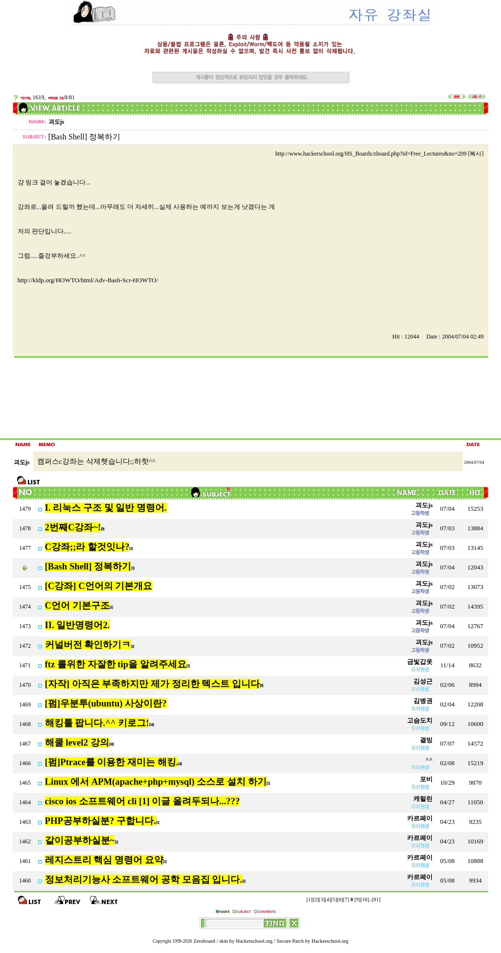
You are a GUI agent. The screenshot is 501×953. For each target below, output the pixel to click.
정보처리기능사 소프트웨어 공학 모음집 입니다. (143, 879)
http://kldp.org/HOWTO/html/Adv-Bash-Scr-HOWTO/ (88, 280)
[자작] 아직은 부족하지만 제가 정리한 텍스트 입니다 (152, 684)
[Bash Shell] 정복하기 (88, 566)
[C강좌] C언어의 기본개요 (99, 586)
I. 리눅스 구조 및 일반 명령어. (106, 507)
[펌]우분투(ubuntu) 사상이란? (106, 703)
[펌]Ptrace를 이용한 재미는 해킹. (112, 762)
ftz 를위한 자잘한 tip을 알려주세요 (115, 664)
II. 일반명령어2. (77, 625)
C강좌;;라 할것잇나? (87, 547)
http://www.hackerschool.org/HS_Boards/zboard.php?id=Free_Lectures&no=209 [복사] (379, 153)
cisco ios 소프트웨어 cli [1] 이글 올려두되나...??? (142, 801)
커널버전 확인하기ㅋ (88, 644)
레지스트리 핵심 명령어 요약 (104, 860)
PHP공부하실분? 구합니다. (100, 821)
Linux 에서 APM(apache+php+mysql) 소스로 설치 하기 (156, 781)
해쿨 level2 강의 (77, 742)
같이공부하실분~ (80, 840)
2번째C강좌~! (73, 527)
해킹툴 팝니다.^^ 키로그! (97, 723)
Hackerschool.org (254, 941)
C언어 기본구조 (77, 605)
